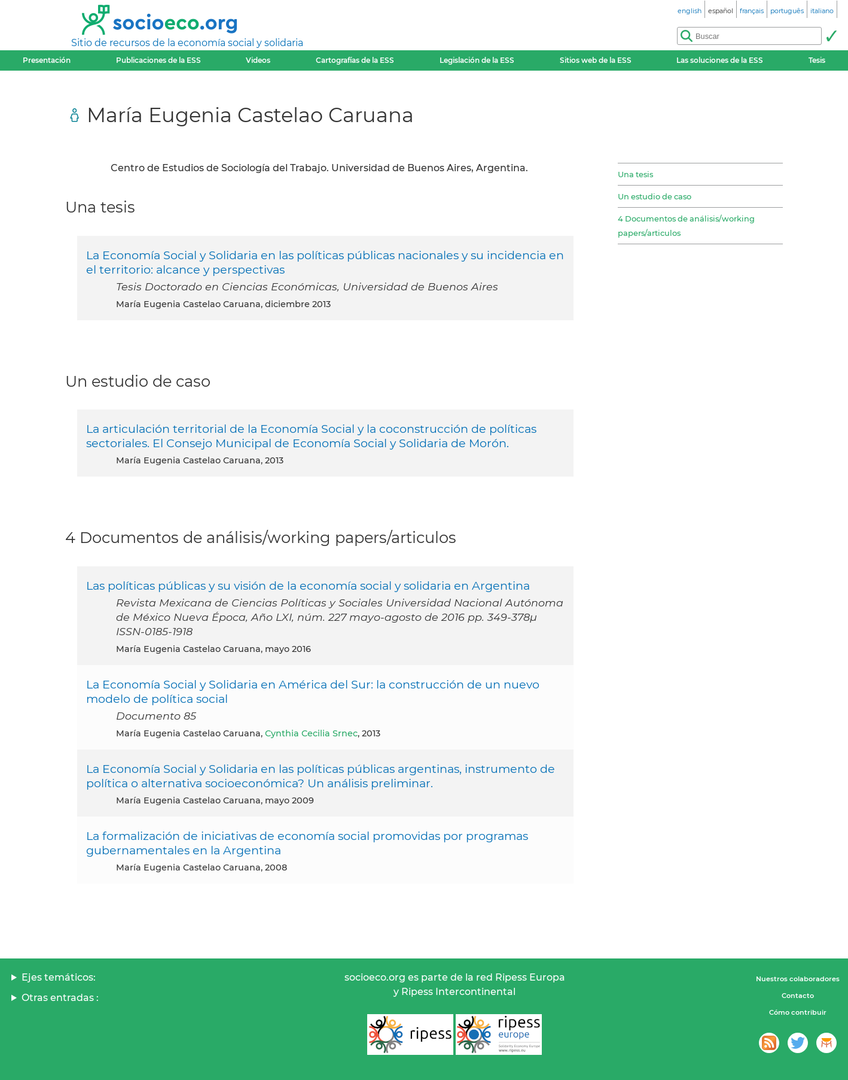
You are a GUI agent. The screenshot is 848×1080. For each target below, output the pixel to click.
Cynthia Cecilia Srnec (311, 733)
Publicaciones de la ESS (158, 60)
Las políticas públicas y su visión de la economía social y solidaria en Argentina (308, 585)
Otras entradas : (60, 997)
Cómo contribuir (797, 1012)
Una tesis (635, 174)
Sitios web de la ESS (596, 60)
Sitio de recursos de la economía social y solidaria (187, 42)
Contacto (798, 995)
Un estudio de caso (654, 196)
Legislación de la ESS (477, 60)
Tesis (817, 60)
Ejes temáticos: (59, 977)
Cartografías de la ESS (355, 60)
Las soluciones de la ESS (719, 60)
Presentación (47, 60)
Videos (258, 60)
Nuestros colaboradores (798, 979)
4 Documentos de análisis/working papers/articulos (686, 226)
